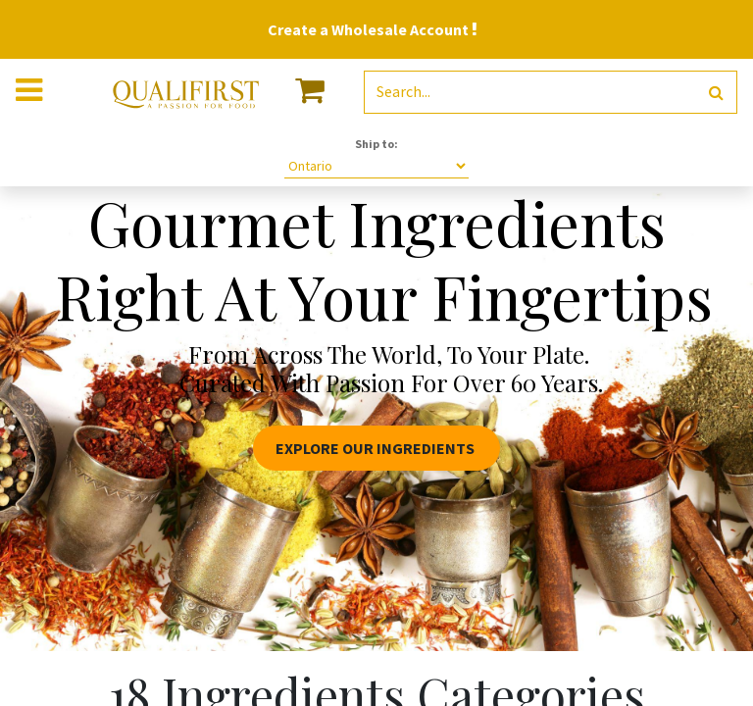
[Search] (716, 93)
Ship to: (376, 143)
